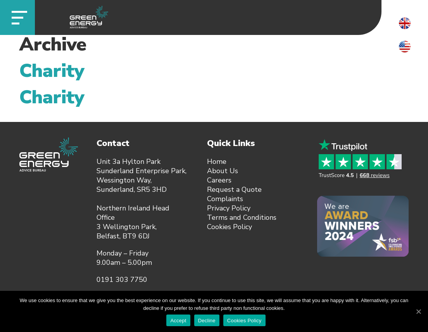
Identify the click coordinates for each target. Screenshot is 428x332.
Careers (219, 180)
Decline (207, 320)
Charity (52, 70)
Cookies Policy (229, 226)
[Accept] (418, 311)
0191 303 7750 (122, 279)
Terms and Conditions (241, 217)
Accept (178, 320)
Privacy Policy (228, 208)
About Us (222, 171)
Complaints (225, 198)
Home (216, 161)
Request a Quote (234, 189)
